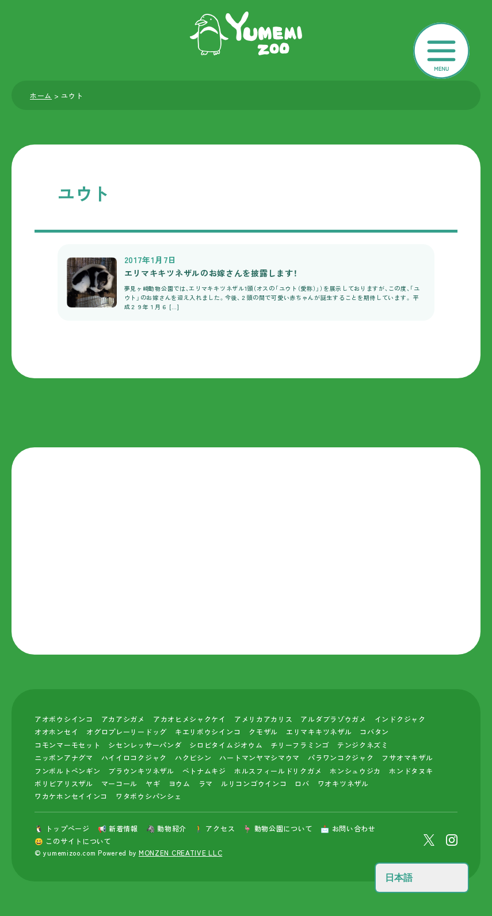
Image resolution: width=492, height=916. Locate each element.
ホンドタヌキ (411, 771)
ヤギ (153, 783)
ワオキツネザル (343, 783)
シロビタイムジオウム (225, 745)
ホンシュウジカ (355, 771)
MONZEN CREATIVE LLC (180, 852)
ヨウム (179, 783)
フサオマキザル (407, 757)
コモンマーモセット (67, 745)
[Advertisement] (246, 551)
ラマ (206, 783)
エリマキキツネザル (319, 731)
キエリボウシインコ (208, 731)
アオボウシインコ (64, 719)
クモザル (263, 731)
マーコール (119, 783)
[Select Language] (422, 878)
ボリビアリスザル (64, 783)
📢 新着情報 (118, 828)
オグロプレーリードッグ (126, 731)
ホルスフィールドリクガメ (278, 771)
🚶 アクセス (214, 828)
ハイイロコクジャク (134, 757)
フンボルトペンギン (67, 771)
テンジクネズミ (362, 745)
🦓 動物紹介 (166, 828)
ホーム (41, 95)
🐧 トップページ (62, 828)
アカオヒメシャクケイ (189, 719)
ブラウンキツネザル (141, 771)
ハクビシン (193, 757)
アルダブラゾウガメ (333, 719)
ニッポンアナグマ (64, 757)
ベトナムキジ (204, 771)
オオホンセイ (56, 731)
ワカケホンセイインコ (71, 796)
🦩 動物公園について (277, 828)
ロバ (302, 783)
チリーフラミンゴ (299, 745)
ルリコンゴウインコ (254, 783)
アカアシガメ (123, 719)
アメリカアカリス (263, 719)
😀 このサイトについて (73, 841)
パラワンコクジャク (340, 757)
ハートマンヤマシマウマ (259, 757)
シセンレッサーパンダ (144, 745)
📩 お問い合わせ (348, 828)
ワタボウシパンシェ (148, 796)
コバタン (374, 731)
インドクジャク (400, 719)
